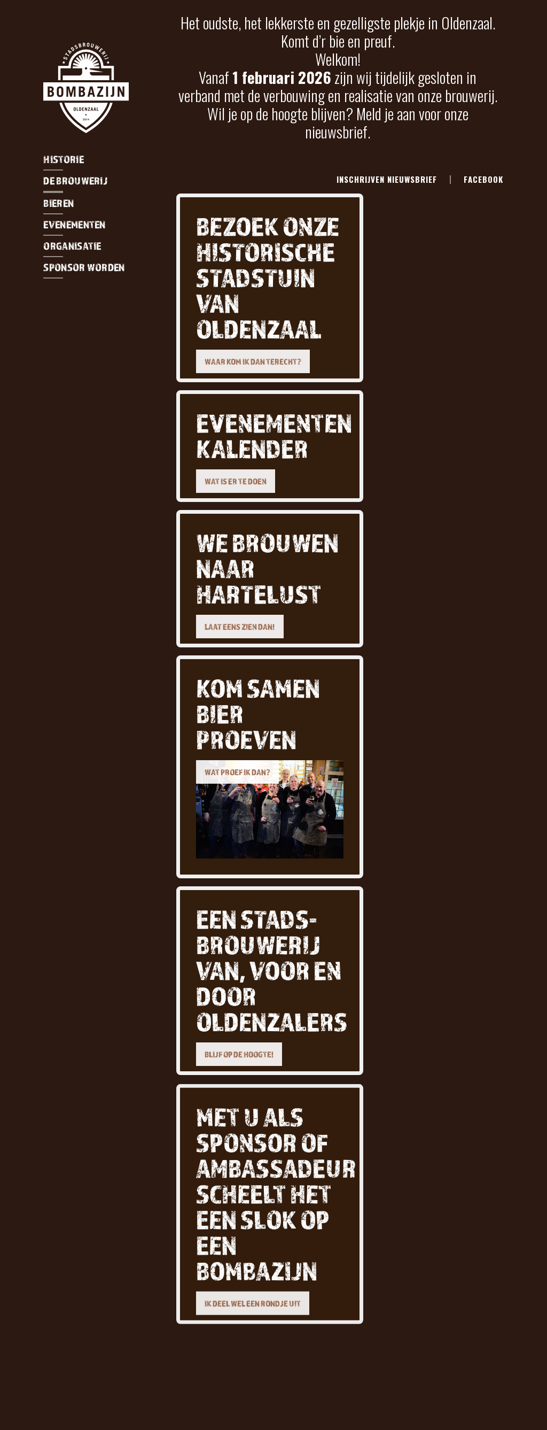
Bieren (58, 203)
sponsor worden (83, 267)
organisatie (72, 246)
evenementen (74, 224)
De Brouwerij (75, 181)
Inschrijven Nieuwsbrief (387, 179)
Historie (63, 159)
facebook (483, 179)
